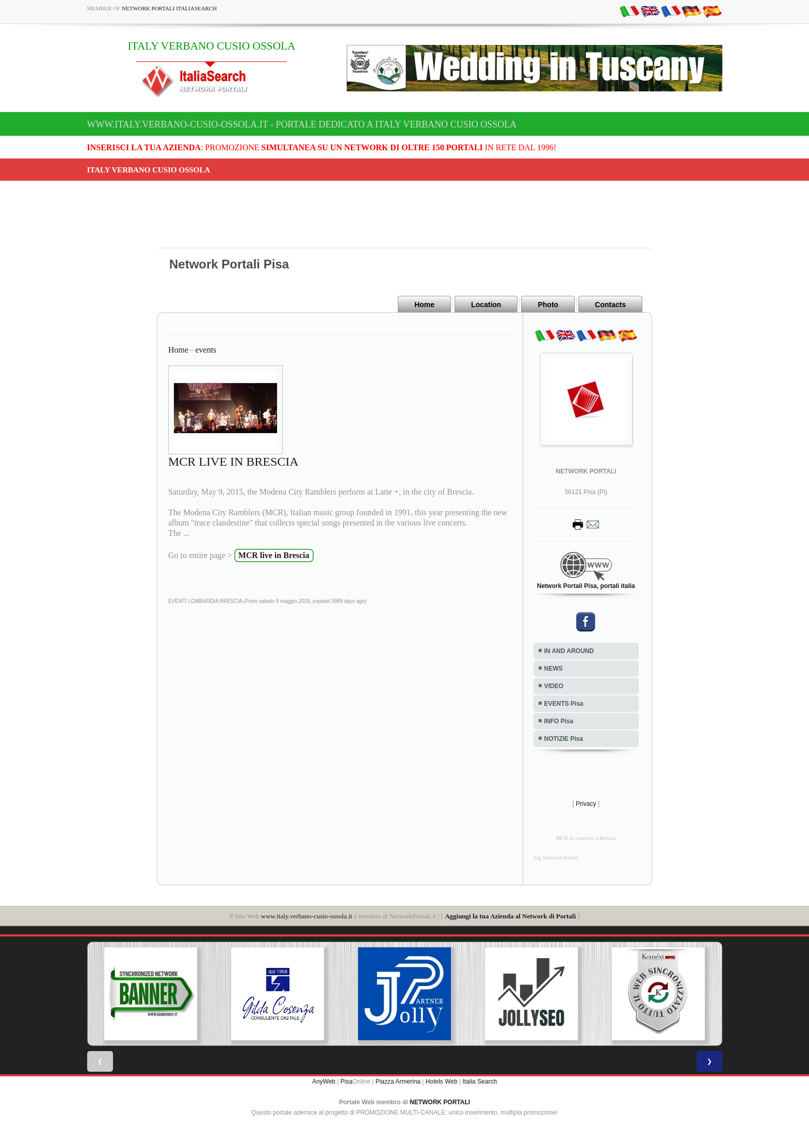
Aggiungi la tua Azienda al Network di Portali (510, 916)
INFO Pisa (559, 721)
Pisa (346, 1081)
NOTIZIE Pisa (563, 738)
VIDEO (553, 686)
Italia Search (479, 1081)
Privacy (586, 803)
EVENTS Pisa (564, 703)
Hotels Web (442, 1081)
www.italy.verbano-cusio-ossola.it (306, 916)
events (205, 349)
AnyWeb (323, 1081)
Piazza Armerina (398, 1081)
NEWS (553, 668)
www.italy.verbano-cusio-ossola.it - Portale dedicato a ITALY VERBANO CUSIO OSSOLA (302, 124)
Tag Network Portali (555, 858)
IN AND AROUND (569, 651)
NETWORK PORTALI (440, 1102)
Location (486, 304)
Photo (548, 304)
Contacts (610, 304)
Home (424, 304)
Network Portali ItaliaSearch (169, 8)
